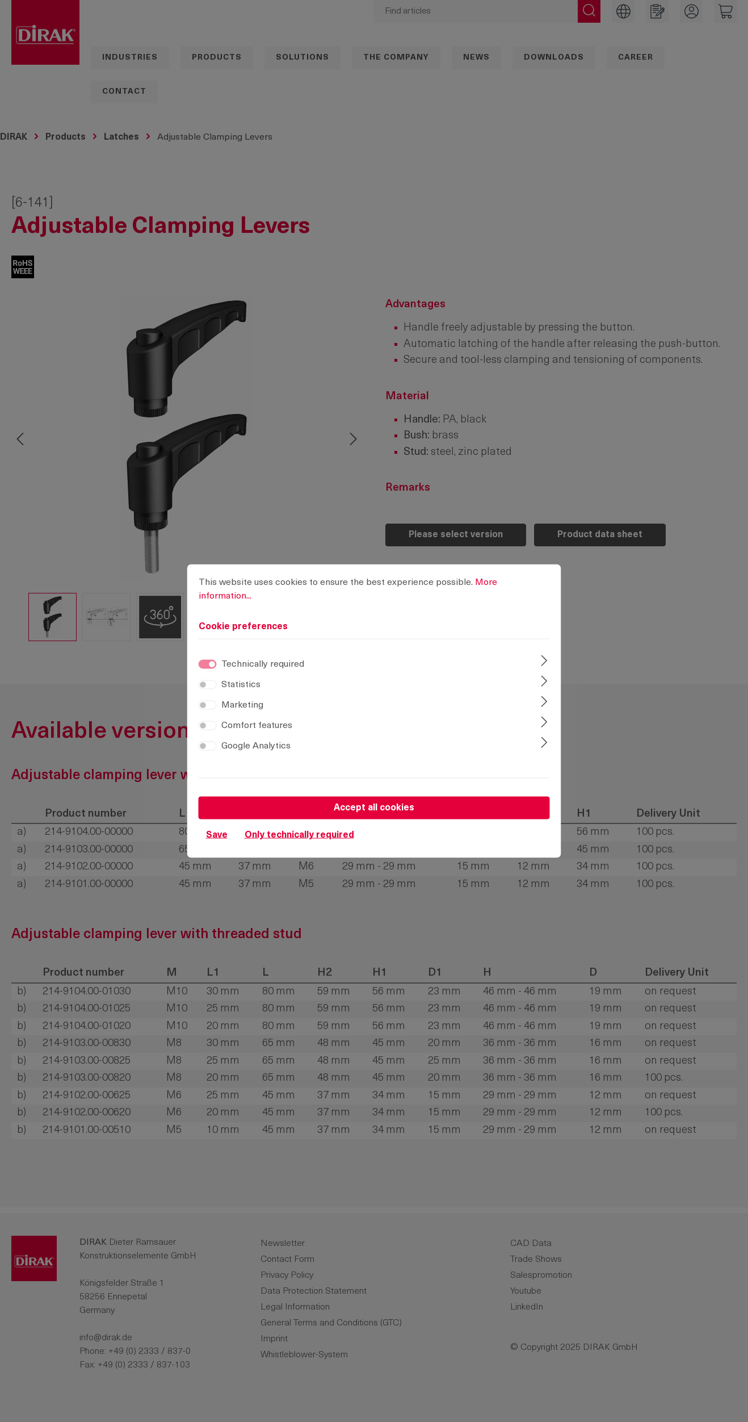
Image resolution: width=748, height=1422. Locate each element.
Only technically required (299, 835)
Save (217, 835)
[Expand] (544, 662)
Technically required (262, 664)
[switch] (208, 684)
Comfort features (256, 725)
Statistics (240, 684)
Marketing (242, 705)
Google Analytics (256, 746)
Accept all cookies (374, 808)
